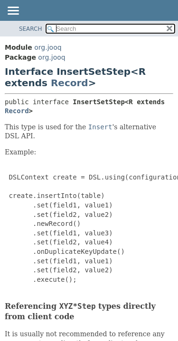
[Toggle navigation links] (13, 11)
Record (69, 83)
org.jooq (47, 47)
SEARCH (30, 29)
